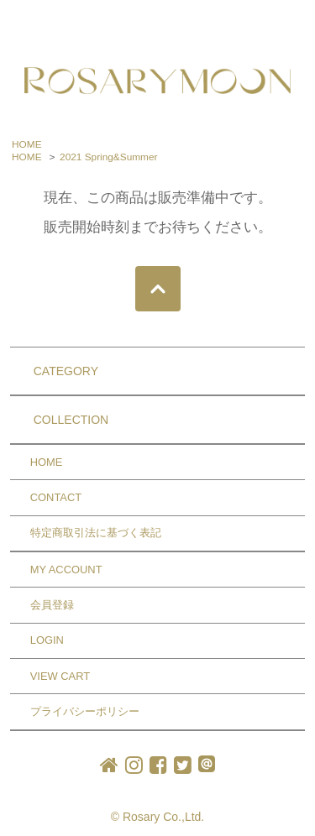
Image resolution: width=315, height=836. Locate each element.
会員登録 (52, 604)
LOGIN (47, 640)
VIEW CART (60, 676)
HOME (27, 144)
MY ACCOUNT (66, 569)
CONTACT (55, 497)
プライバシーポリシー (84, 711)
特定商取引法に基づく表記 (95, 532)
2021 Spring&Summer (108, 157)
